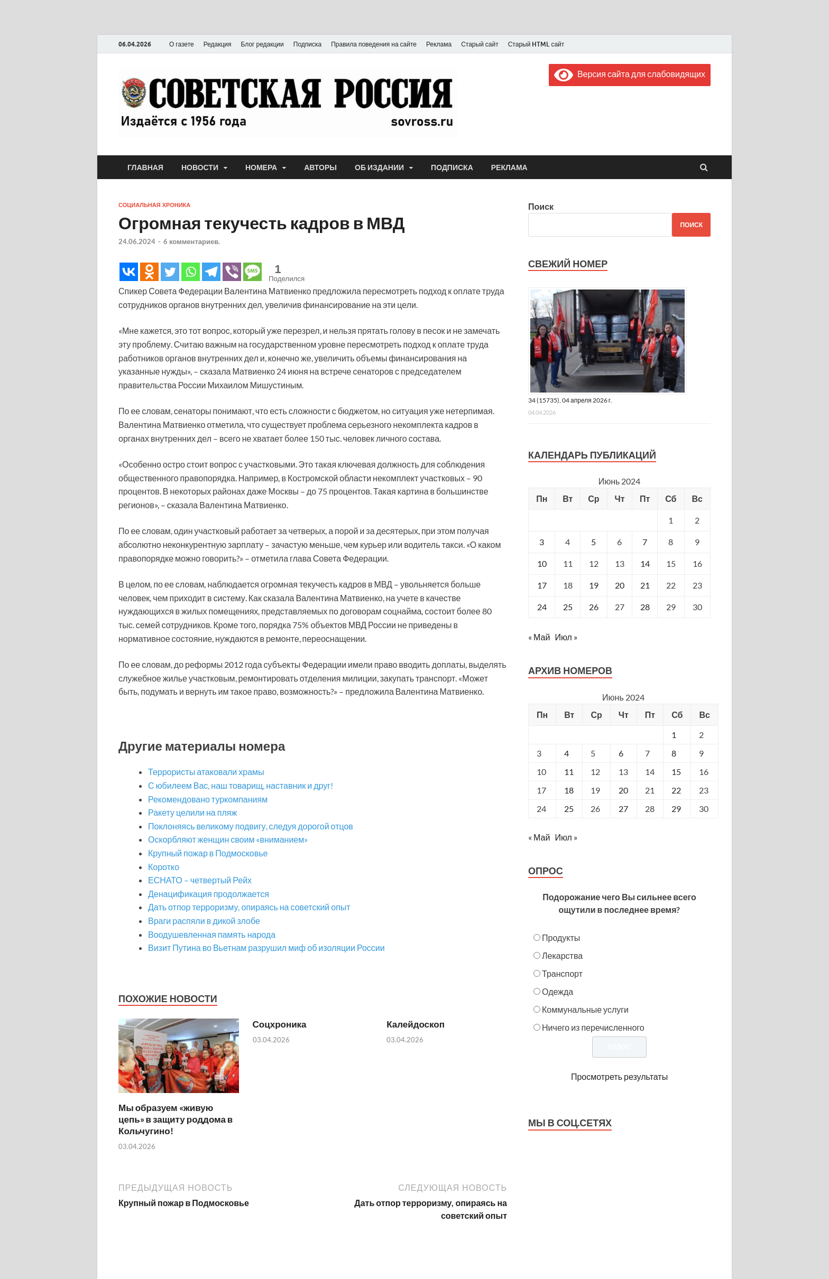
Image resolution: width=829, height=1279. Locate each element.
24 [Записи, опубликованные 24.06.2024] (542, 607)
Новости (199, 167)
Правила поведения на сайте (374, 44)
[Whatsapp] (190, 272)
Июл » (566, 637)
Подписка (307, 44)
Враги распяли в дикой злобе (204, 921)
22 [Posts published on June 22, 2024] (676, 790)
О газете (181, 44)
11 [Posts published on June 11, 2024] (569, 772)
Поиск (541, 206)
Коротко (163, 867)
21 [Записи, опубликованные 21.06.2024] (645, 585)
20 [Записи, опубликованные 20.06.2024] (619, 585)
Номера (261, 167)
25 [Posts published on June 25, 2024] (569, 809)
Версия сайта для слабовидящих (629, 74)
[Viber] (232, 272)
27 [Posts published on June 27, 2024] (623, 809)
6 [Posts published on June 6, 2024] (621, 753)
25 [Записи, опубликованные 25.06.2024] (568, 607)
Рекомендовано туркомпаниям (208, 799)
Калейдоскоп (415, 1024)
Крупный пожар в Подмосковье (208, 853)
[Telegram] (211, 272)
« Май (539, 637)
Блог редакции (262, 44)
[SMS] (252, 272)
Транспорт (562, 973)
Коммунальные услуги (585, 1009)
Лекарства (562, 955)
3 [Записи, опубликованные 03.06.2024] (541, 542)
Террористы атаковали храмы (206, 772)
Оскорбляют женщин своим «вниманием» (228, 839)
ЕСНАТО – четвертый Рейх (200, 880)
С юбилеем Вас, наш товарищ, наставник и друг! (240, 785)
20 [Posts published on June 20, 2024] (623, 790)
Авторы (320, 167)
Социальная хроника (154, 205)
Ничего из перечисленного (593, 1027)
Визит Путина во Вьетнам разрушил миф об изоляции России (266, 947)
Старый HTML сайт (536, 44)
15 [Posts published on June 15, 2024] (676, 772)
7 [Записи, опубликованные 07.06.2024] (644, 542)
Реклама (439, 44)
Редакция (218, 44)
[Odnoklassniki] (149, 272)
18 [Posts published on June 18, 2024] (569, 790)
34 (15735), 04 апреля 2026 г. (570, 400)
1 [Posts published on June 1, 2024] (673, 735)
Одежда (557, 991)
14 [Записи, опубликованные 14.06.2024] (645, 563)
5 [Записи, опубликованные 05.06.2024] (593, 542)
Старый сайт (480, 44)
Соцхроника (280, 1024)
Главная (145, 167)
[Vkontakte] (128, 272)
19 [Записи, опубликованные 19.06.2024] (593, 585)
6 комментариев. (191, 241)
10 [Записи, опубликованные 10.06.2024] (542, 563)
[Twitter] (170, 272)
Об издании (379, 167)
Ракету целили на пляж (192, 812)
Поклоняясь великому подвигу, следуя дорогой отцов (250, 826)
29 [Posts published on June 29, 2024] (676, 809)
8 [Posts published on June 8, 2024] (673, 753)
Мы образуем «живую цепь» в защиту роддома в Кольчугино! (175, 1119)
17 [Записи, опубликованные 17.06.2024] (542, 585)
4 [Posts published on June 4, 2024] (566, 753)
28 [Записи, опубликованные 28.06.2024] (645, 607)
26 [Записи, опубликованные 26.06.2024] (593, 607)
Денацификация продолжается (208, 894)
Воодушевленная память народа (211, 934)
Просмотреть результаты (619, 1076)
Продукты (561, 937)
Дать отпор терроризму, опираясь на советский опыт (249, 907)
